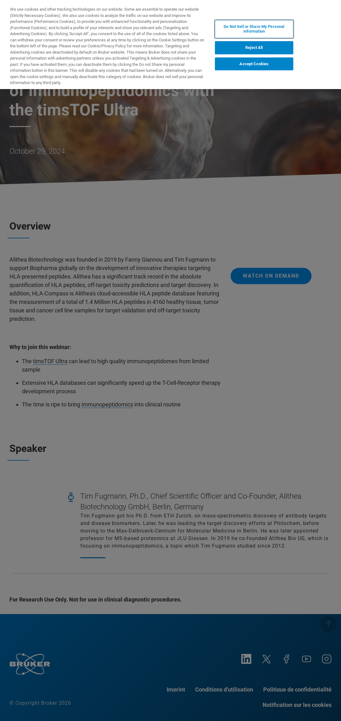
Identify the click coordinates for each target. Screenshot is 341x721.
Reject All (254, 47)
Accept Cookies (254, 63)
